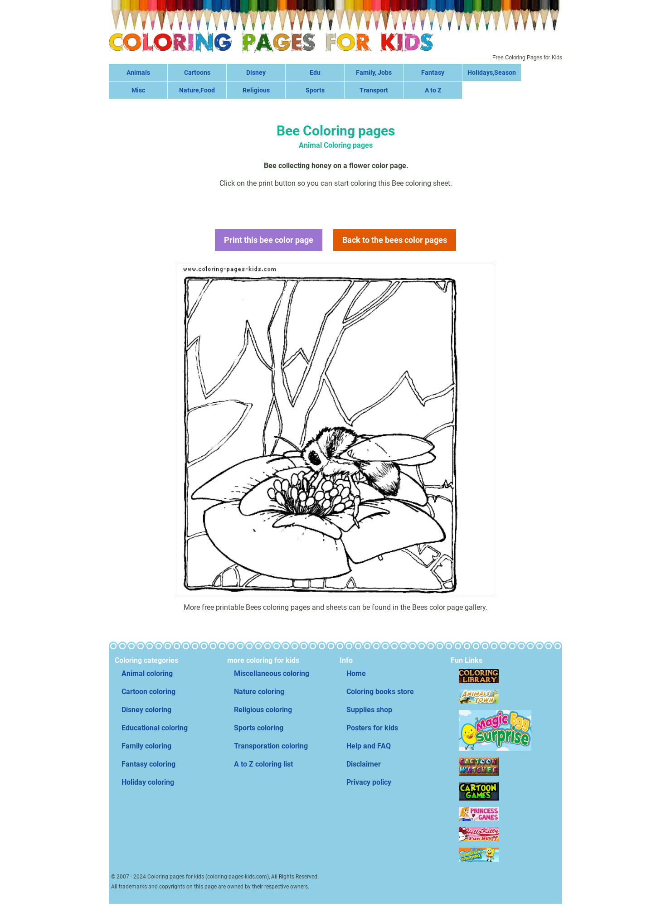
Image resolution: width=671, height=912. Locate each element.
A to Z (433, 90)
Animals (138, 72)
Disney (256, 72)
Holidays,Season (491, 72)
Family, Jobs (374, 72)
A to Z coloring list (263, 764)
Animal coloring (147, 673)
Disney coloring (146, 709)
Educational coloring (155, 728)
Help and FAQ (368, 746)
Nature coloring (259, 691)
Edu (315, 72)
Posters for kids (372, 728)
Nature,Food (197, 90)
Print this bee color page (268, 240)
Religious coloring (263, 709)
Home (356, 673)
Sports (315, 90)
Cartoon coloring (148, 691)
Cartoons (197, 72)
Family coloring (146, 746)
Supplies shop (369, 709)
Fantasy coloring (148, 764)
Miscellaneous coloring (271, 673)
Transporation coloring (271, 746)
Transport (374, 90)
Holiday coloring (148, 782)
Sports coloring (258, 728)
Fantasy (432, 72)
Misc (138, 90)
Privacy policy (368, 782)
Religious (256, 90)
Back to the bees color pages (394, 240)
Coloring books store (380, 691)
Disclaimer (363, 764)
